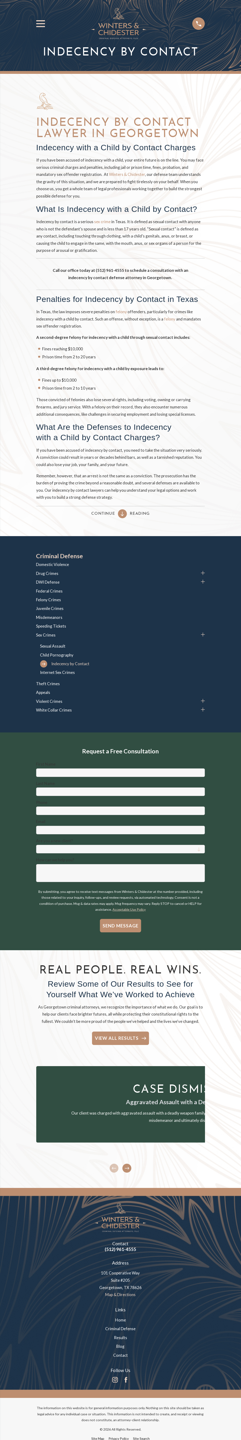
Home (120, 1319)
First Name (46, 764)
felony (122, 311)
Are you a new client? (54, 841)
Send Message (120, 925)
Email (40, 821)
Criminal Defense (120, 1328)
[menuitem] (120, 564)
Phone (41, 802)
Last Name (45, 783)
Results (120, 1337)
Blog (120, 1346)
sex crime (102, 221)
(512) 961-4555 (120, 1249)
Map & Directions (120, 1294)
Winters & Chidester (127, 174)
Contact (120, 1355)
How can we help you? (55, 860)
